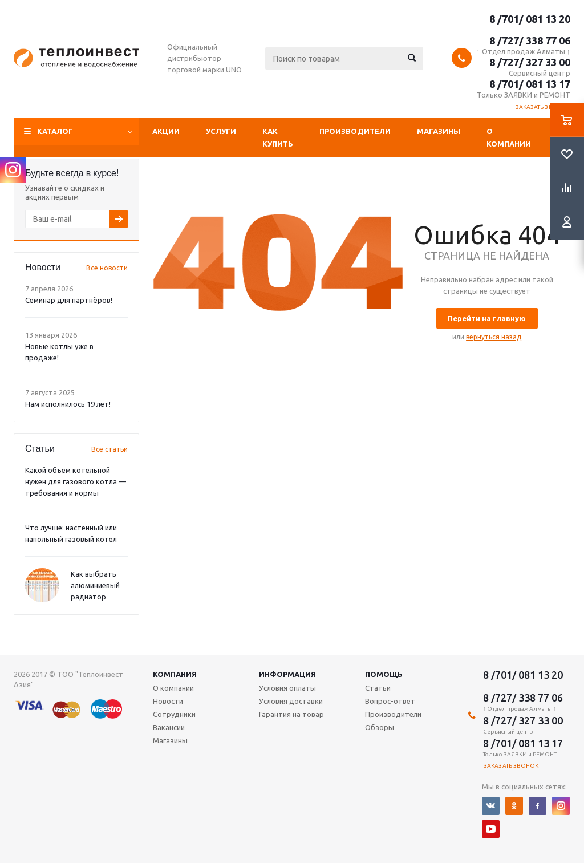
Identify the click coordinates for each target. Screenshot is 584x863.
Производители (355, 131)
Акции (166, 131)
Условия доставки (291, 701)
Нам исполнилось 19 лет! (68, 404)
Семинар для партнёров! (68, 300)
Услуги (221, 131)
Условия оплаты (287, 688)
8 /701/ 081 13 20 (529, 19)
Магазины (438, 131)
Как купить (277, 137)
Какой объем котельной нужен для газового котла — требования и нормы (75, 481)
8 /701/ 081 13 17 (529, 84)
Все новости (107, 268)
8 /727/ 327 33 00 (529, 62)
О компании (508, 137)
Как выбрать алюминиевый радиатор (95, 585)
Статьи (378, 688)
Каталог (55, 131)
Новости (168, 701)
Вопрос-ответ (390, 701)
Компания (175, 674)
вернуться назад (493, 337)
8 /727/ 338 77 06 (529, 40)
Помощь (384, 674)
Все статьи (109, 449)
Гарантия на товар (291, 714)
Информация (287, 674)
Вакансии (169, 727)
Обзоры (379, 727)
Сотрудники (174, 714)
